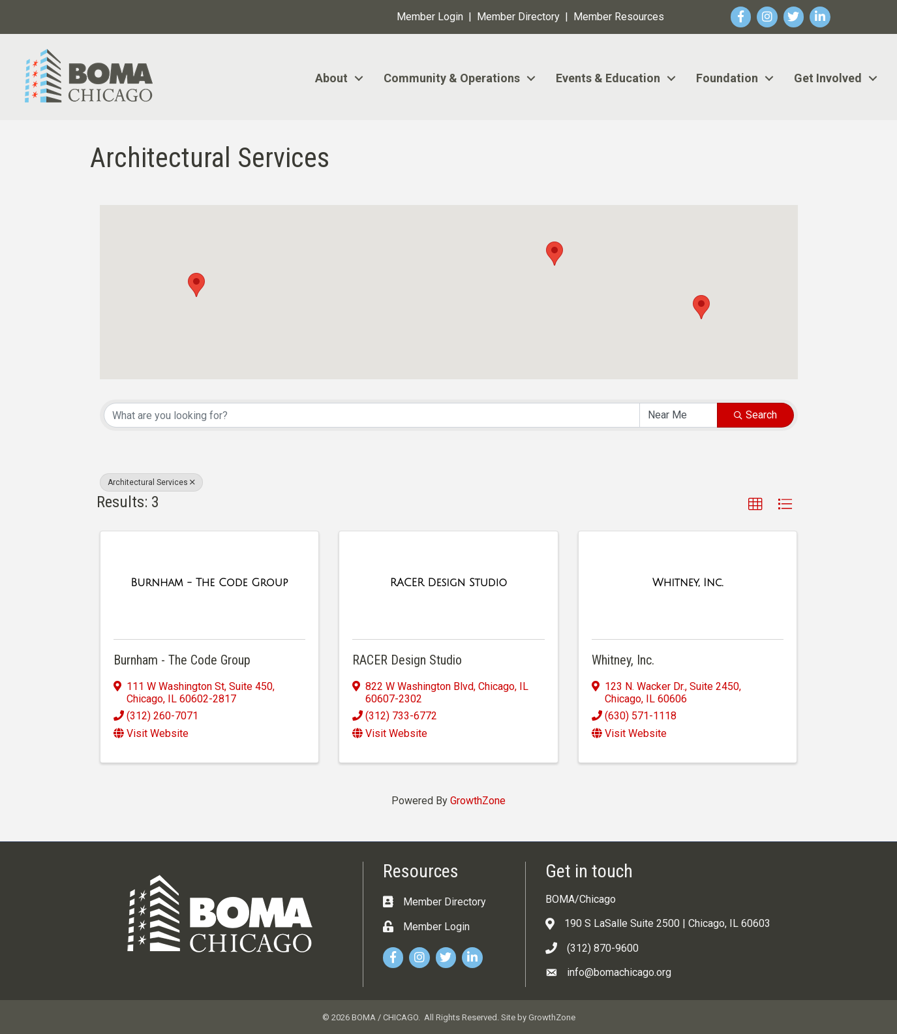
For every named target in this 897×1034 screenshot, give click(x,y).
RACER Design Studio (407, 660)
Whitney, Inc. (623, 660)
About (331, 78)
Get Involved (828, 78)
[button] (701, 307)
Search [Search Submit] (755, 415)
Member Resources (618, 16)
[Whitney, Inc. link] (687, 582)
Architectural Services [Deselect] (151, 482)
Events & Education (608, 78)
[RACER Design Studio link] (449, 582)
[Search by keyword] (372, 415)
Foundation (727, 78)
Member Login (430, 16)
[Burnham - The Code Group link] (209, 582)
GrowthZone (478, 800)
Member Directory (518, 16)
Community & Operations (452, 78)
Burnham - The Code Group (182, 660)
